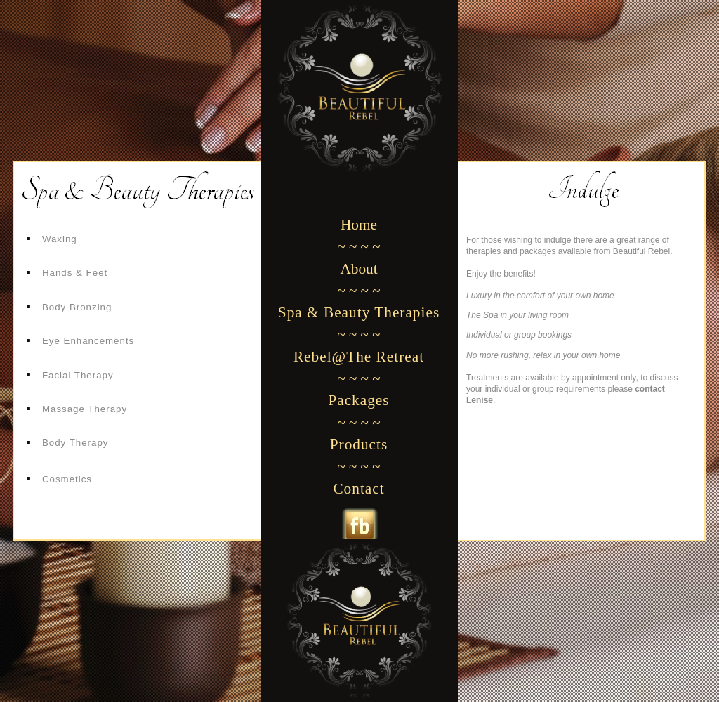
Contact (358, 488)
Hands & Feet (74, 272)
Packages (358, 400)
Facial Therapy (78, 375)
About (358, 268)
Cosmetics (67, 479)
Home (359, 224)
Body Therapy (75, 442)
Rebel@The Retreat (358, 356)
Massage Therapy (84, 409)
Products (359, 444)
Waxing (59, 239)
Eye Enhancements (88, 341)
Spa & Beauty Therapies (359, 312)
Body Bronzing (77, 307)
